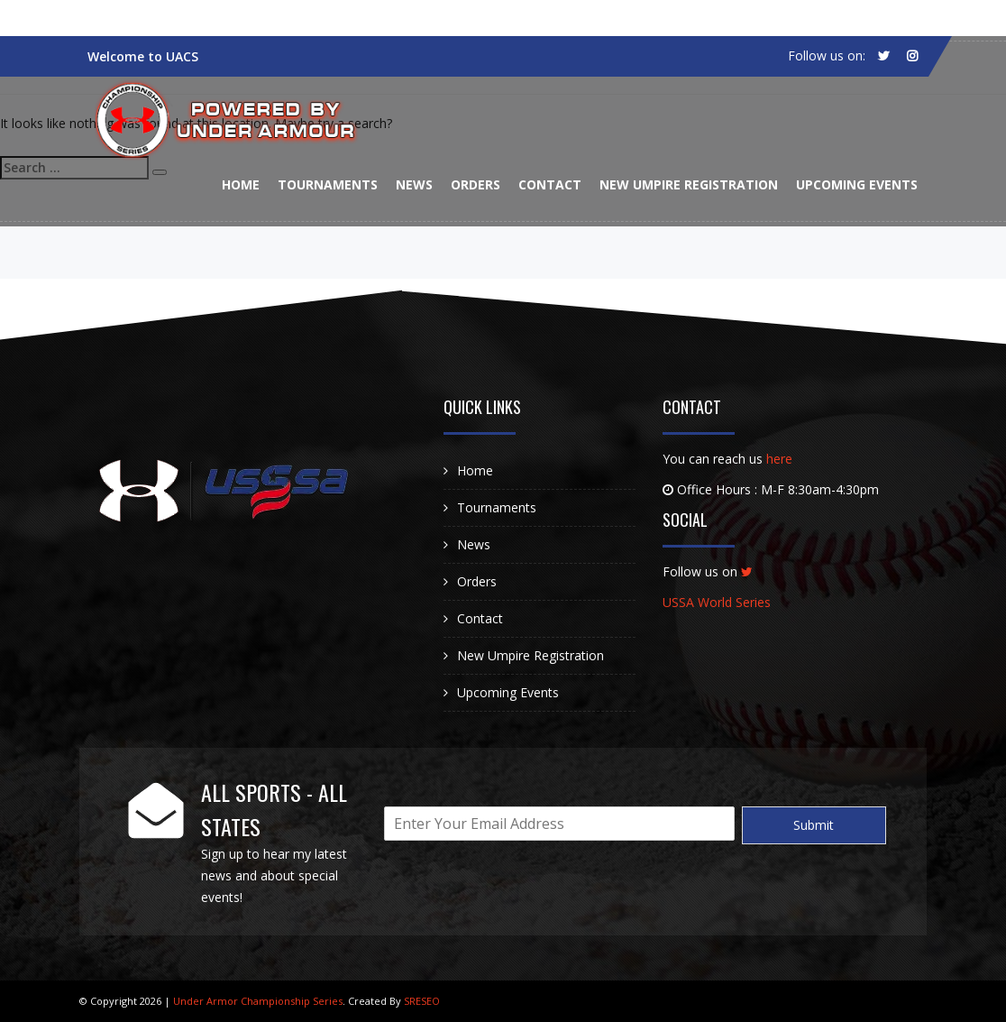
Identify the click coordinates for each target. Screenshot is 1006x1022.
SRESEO (422, 1001)
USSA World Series (717, 602)
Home (241, 184)
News (414, 184)
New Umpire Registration (688, 184)
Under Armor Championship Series (256, 1001)
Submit (813, 824)
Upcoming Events (857, 184)
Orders (475, 184)
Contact (549, 184)
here (779, 458)
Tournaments (328, 184)
